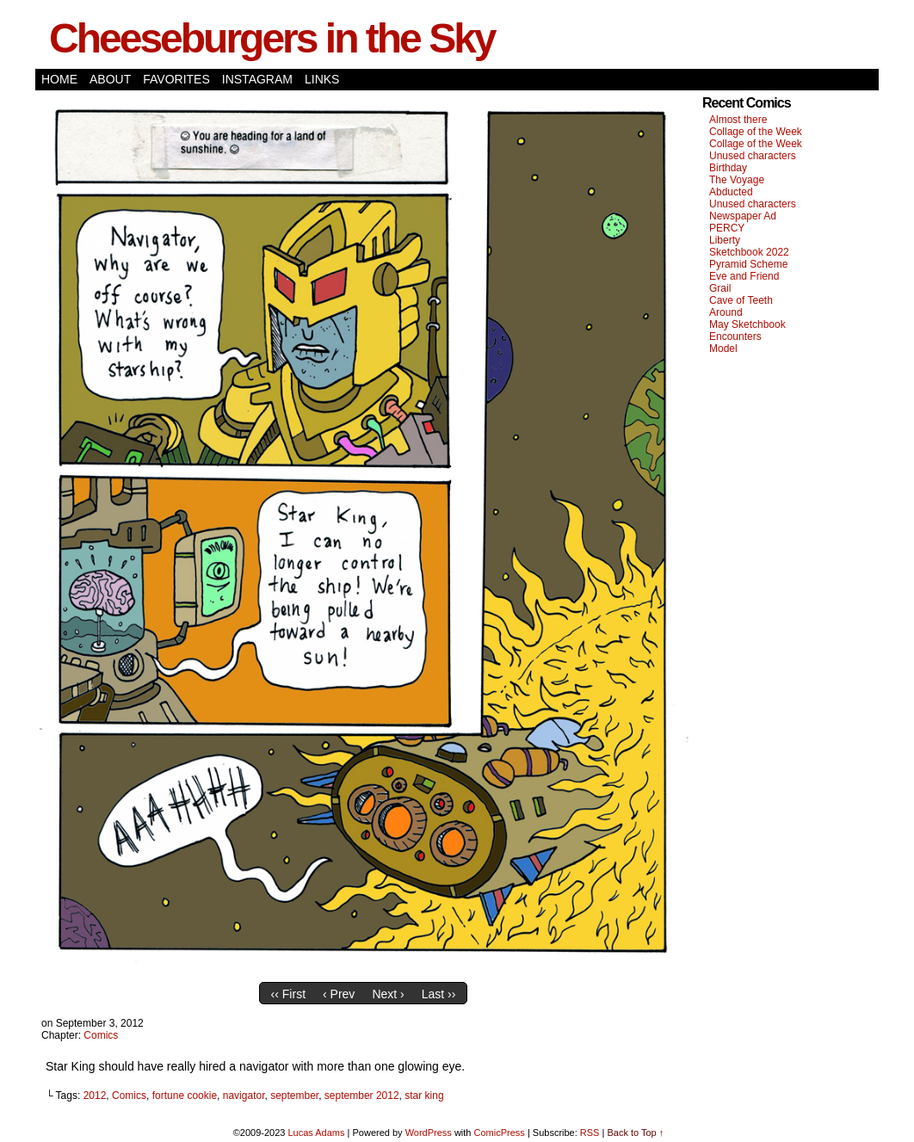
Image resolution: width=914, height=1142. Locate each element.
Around (726, 312)
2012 (95, 1096)
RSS (590, 1132)
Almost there (738, 120)
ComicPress (499, 1132)
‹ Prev (339, 994)
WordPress (428, 1132)
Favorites (176, 79)
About (110, 79)
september (294, 1096)
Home (59, 79)
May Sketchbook (747, 324)
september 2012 (361, 1096)
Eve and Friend (744, 276)
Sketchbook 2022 (749, 252)
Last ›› (439, 994)
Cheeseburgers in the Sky (272, 38)
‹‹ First (288, 994)
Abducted (731, 192)
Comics (100, 1035)
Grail (720, 288)
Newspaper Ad (742, 216)
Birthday (728, 168)
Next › (388, 994)
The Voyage (736, 180)
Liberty (724, 240)
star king (424, 1096)
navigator (244, 1096)
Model (723, 349)
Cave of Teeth (741, 300)
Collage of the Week (755, 132)
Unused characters (752, 156)
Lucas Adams (315, 1132)
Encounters (735, 336)
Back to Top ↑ (635, 1132)
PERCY (726, 228)
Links (322, 79)
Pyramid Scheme (748, 264)
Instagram (257, 79)
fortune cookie (184, 1096)
